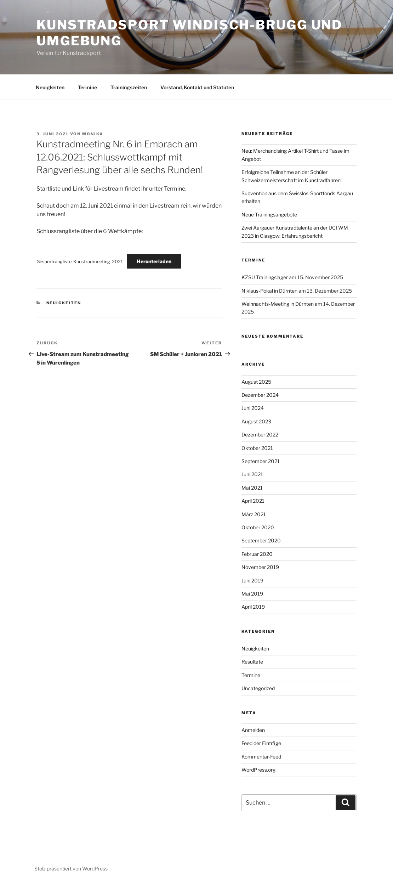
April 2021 (252, 501)
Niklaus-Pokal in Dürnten (269, 291)
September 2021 (260, 461)
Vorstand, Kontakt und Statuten (197, 87)
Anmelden (253, 730)
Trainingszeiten (128, 87)
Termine (87, 87)
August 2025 (256, 382)
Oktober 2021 (257, 448)
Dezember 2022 (259, 435)
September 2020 (261, 540)
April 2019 (253, 607)
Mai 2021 (252, 488)
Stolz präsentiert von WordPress (71, 869)
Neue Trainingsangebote (269, 215)
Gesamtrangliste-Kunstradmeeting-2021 (79, 261)
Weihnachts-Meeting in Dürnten (277, 304)
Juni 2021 (252, 474)
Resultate (252, 662)
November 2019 (260, 567)
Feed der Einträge (261, 743)
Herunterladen (154, 261)
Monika (92, 133)
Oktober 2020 (257, 527)
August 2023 (256, 421)
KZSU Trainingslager (264, 277)
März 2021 (253, 514)
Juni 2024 (252, 408)
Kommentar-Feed (261, 757)
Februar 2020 (257, 554)
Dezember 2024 (260, 395)
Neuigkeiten (50, 87)
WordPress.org (258, 770)
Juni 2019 (252, 580)
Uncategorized (258, 688)
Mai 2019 (252, 594)
